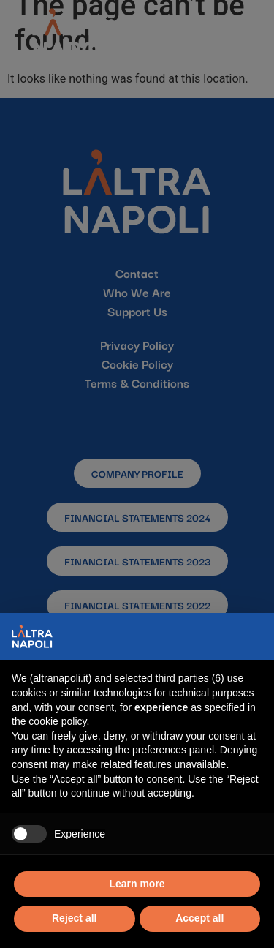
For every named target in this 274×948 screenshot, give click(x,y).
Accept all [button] (199, 918)
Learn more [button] (136, 883)
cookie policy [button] (57, 721)
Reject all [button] (74, 918)
